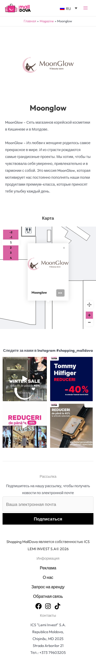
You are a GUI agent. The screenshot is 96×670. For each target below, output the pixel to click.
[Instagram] (48, 606)
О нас (48, 577)
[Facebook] (38, 606)
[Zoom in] (89, 315)
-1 (11, 237)
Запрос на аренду (48, 586)
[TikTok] (57, 606)
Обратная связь (48, 596)
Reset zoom (89, 305)
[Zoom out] (89, 322)
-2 (10, 232)
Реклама (48, 567)
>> (60, 293)
